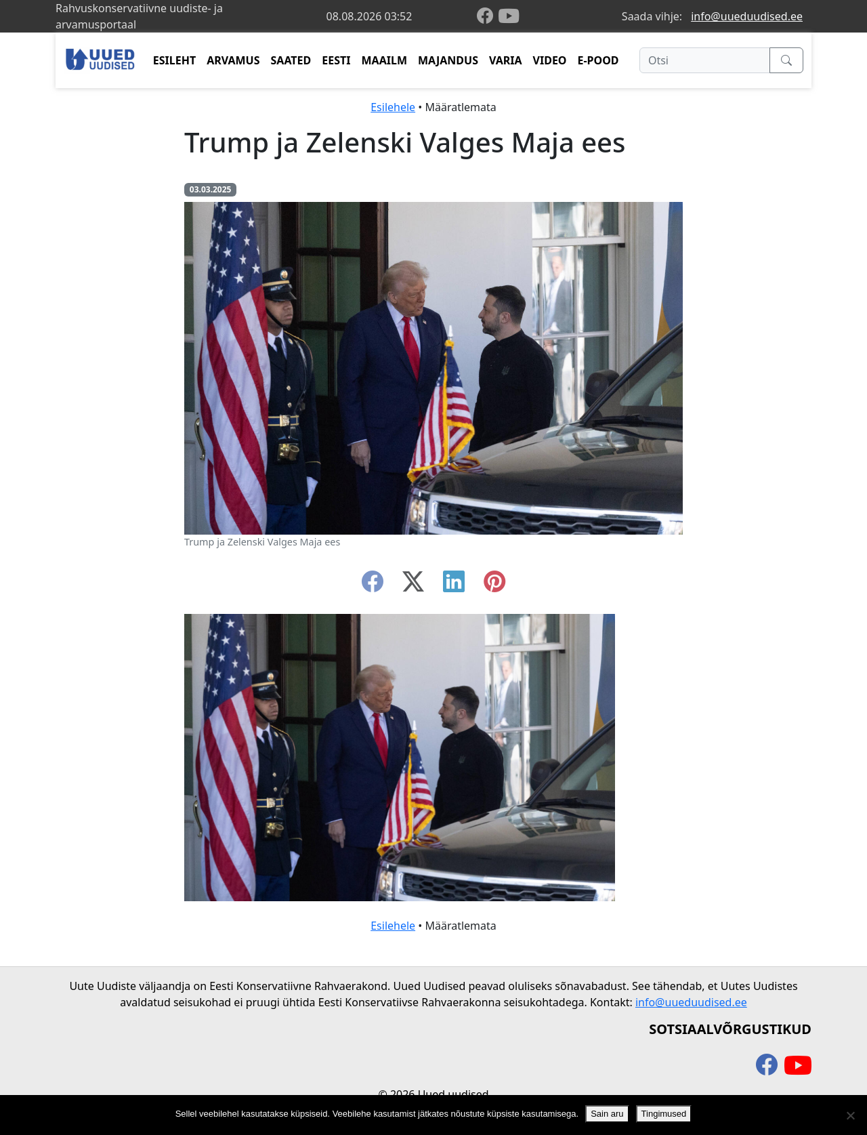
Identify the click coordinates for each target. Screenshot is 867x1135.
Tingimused (664, 1114)
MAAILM (384, 60)
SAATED (291, 60)
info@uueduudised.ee (747, 16)
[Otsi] (704, 60)
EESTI (336, 60)
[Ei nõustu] (850, 1115)
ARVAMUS (233, 60)
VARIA (505, 60)
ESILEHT (174, 60)
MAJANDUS (448, 60)
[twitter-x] (413, 585)
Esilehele (393, 107)
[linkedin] (454, 585)
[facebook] (488, 16)
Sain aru (607, 1114)
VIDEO (550, 60)
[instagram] (494, 585)
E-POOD (598, 60)
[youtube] (509, 16)
